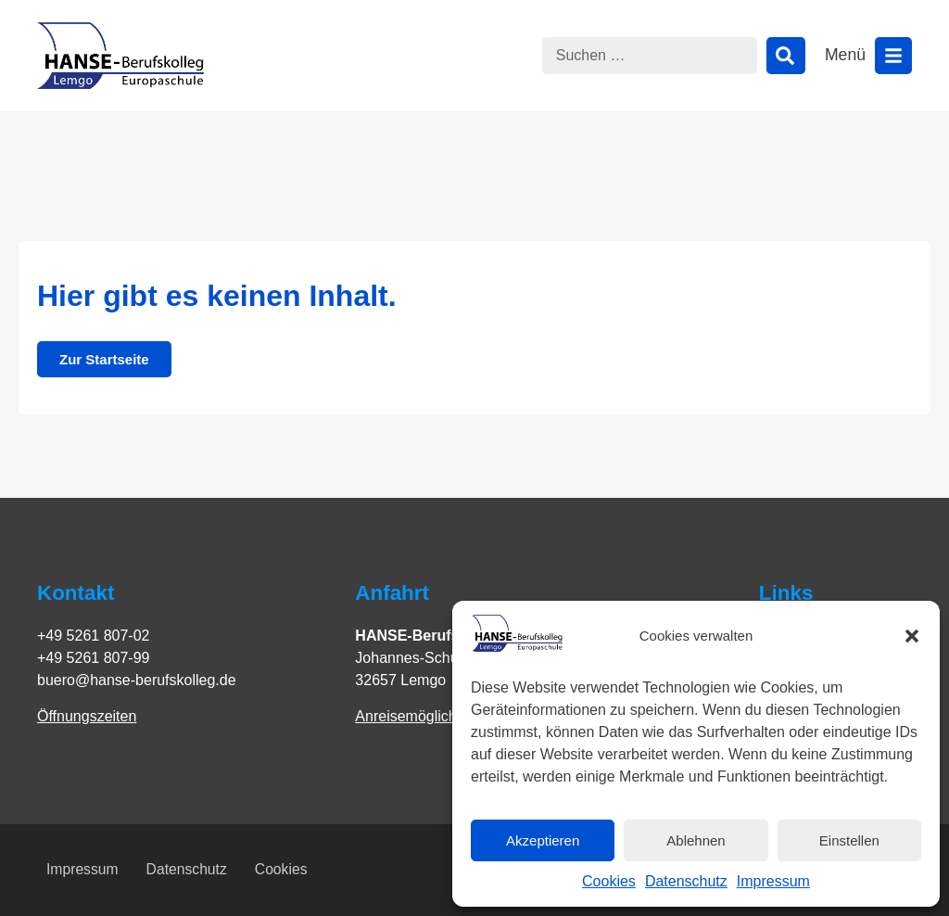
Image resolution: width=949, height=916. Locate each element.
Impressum (773, 881)
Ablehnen (695, 840)
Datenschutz (686, 881)
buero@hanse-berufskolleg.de (136, 680)
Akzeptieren (542, 840)
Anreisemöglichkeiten (425, 716)
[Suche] (785, 55)
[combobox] (649, 55)
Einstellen (849, 840)
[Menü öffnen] (893, 55)
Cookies (609, 881)
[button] (912, 636)
